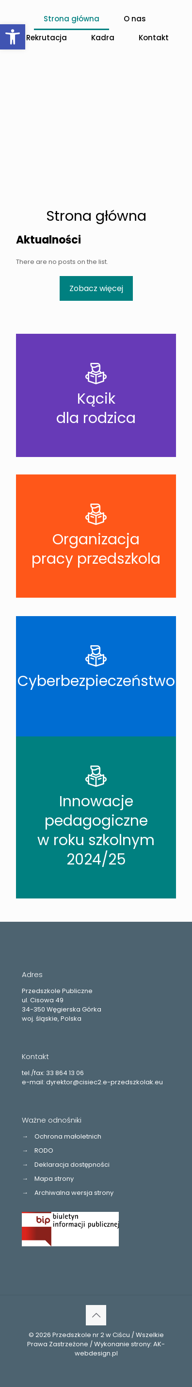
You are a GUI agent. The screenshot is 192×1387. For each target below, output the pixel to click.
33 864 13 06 (65, 1072)
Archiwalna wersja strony (73, 1192)
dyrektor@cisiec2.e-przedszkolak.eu (104, 1082)
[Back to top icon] (96, 1315)
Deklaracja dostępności (72, 1164)
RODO (43, 1150)
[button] (12, 36)
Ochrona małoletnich (67, 1136)
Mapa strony (54, 1178)
